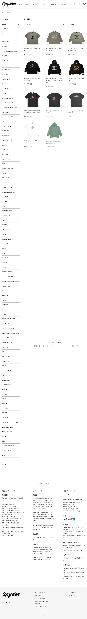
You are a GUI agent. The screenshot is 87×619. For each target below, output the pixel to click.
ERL (3, 145)
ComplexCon (6, 112)
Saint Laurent (6, 380)
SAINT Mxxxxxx (6, 385)
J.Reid (4, 220)
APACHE (4, 56)
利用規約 (37, 604)
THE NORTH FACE (7, 427)
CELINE (4, 93)
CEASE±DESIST (6, 89)
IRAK (3, 206)
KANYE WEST (6, 229)
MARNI (4, 291)
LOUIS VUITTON (7, 272)
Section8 (4, 394)
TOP (3, 12)
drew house (5, 136)
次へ (77, 346)
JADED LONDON (7, 211)
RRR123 (4, 366)
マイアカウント (72, 592)
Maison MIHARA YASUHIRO (10, 281)
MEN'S (8, 12)
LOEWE (4, 267)
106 (73, 346)
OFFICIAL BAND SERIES (9, 319)
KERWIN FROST (6, 239)
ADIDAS (4, 46)
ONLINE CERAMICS (8, 328)
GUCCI (4, 182)
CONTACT (63, 4)
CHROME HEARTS (7, 98)
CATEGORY (35, 4)
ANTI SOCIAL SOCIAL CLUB (10, 51)
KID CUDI (5, 244)
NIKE (3, 309)
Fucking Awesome (7, 168)
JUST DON (5, 225)
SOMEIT (4, 403)
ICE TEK (4, 201)
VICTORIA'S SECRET (8, 446)
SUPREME (5, 417)
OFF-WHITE (5, 323)
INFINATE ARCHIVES (8, 192)
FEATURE (5, 154)
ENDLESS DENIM (7, 140)
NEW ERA (5, 305)
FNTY (3, 164)
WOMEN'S (5, 29)
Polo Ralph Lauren (7, 342)
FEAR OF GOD (6, 159)
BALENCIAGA (6, 70)
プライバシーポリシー (40, 606)
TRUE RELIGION (7, 432)
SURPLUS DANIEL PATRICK (10, 422)
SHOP (45, 4)
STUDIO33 (5, 408)
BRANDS (53, 4)
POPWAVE (5, 347)
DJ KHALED (5, 131)
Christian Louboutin (8, 103)
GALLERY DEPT (6, 173)
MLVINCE (5, 295)
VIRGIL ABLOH (6, 450)
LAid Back (5, 258)
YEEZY (4, 464)
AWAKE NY (5, 60)
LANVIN (4, 262)
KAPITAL (4, 234)
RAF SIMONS (6, 356)
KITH (3, 253)
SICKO (4, 399)
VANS (3, 441)
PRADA (4, 352)
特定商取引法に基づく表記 (42, 601)
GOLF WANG (6, 178)
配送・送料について (40, 592)
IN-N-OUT (5, 197)
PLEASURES (5, 338)
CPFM (4, 121)
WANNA (4, 460)
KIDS (3, 33)
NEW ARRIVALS (24, 4)
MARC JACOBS (6, 286)
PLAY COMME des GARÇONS (10, 333)
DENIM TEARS (6, 126)
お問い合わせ (71, 595)
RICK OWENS (6, 361)
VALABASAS (5, 436)
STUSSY (4, 413)
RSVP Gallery (6, 375)
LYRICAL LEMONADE (8, 276)
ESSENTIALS (6, 150)
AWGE (4, 65)
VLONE (4, 455)
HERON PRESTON (7, 187)
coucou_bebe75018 (7, 117)
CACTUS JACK (6, 79)
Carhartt (4, 84)
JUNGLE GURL (6, 215)
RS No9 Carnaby (6, 370)
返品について (38, 595)
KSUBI (4, 248)
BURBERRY (5, 74)
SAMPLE (4, 389)
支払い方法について (40, 598)
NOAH (4, 314)
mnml (4, 300)
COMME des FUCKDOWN (9, 107)
